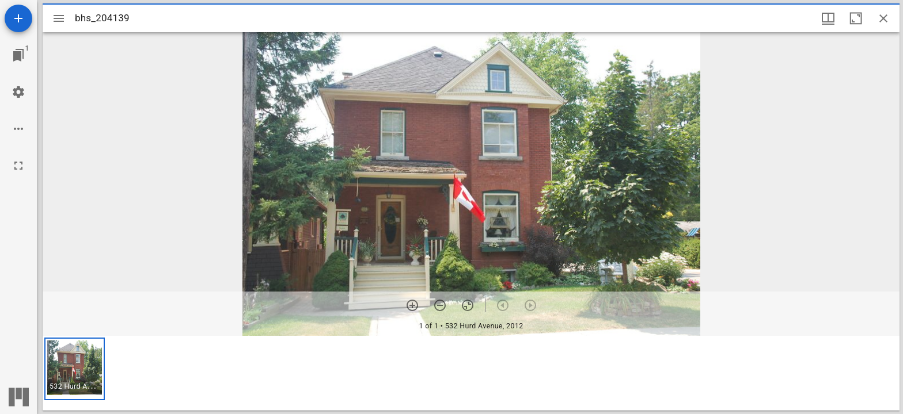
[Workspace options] (18, 129)
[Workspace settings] (18, 92)
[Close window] (883, 18)
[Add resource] (18, 18)
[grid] (471, 373)
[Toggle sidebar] (59, 18)
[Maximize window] (856, 18)
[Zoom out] (440, 305)
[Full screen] (18, 165)
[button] (74, 368)
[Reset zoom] (467, 305)
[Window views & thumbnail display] (828, 18)
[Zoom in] (412, 305)
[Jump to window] (18, 55)
